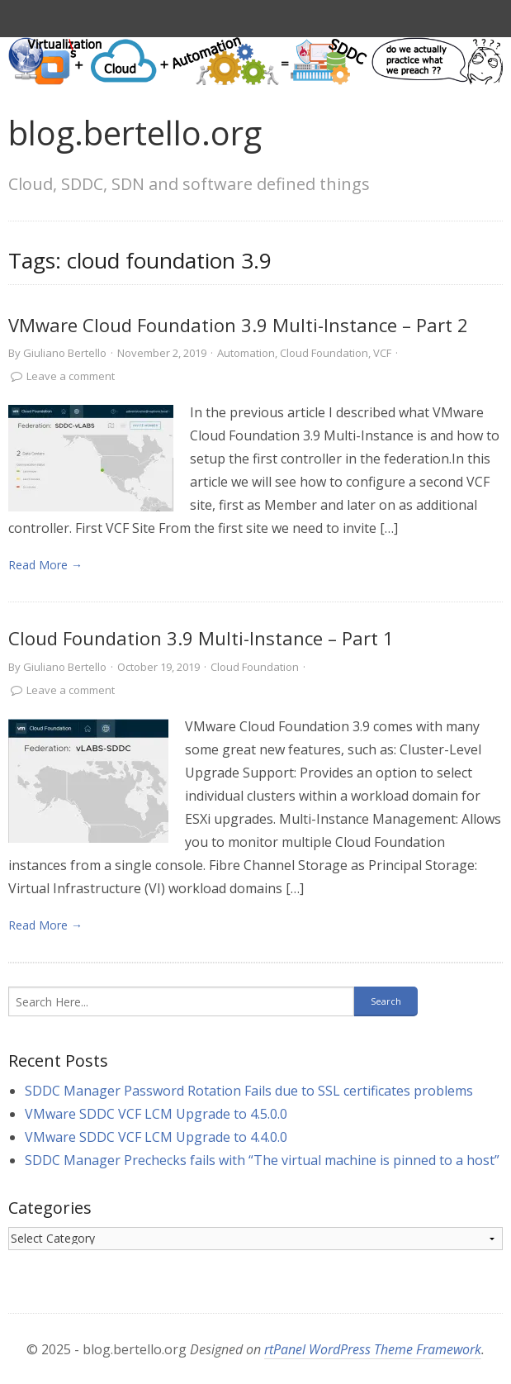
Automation (246, 352)
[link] (90, 458)
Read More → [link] (45, 565)
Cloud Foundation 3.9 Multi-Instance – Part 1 (201, 637)
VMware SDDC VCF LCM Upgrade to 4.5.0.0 (156, 1114)
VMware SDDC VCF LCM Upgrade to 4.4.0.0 (156, 1137)
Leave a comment (70, 376)
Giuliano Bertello (64, 352)
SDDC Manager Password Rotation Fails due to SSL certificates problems (249, 1091)
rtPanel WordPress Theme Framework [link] (372, 1349)
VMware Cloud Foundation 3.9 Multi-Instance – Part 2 (238, 324)
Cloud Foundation (324, 352)
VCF (382, 352)
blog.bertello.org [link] (135, 132)
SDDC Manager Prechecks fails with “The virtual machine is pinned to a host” (262, 1160)
